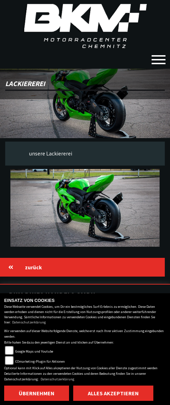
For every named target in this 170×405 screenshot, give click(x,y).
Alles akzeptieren (113, 393)
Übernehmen (36, 393)
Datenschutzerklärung (29, 322)
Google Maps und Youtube (34, 351)
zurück (25, 267)
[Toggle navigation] (158, 57)
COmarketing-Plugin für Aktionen (40, 361)
